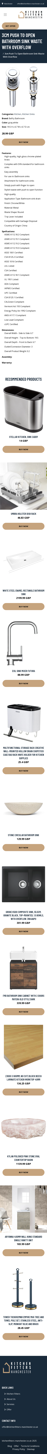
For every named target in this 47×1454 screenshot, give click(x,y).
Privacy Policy (18, 1449)
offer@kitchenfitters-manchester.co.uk (30, 4)
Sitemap (31, 1449)
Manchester (8, 4)
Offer (9, 1409)
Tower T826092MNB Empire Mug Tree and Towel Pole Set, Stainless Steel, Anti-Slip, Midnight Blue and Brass (23, 1320)
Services (10, 1404)
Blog (10, 1446)
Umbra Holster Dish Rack (23, 513)
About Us (11, 1399)
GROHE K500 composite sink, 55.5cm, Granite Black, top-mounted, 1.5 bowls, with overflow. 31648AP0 (23, 915)
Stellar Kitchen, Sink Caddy (23, 436)
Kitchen (17, 114)
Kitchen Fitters (13, 1393)
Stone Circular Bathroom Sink (23, 835)
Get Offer (10, 26)
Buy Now (23, 142)
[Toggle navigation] (5, 14)
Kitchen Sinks (28, 114)
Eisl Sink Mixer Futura (23, 670)
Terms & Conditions (30, 1446)
